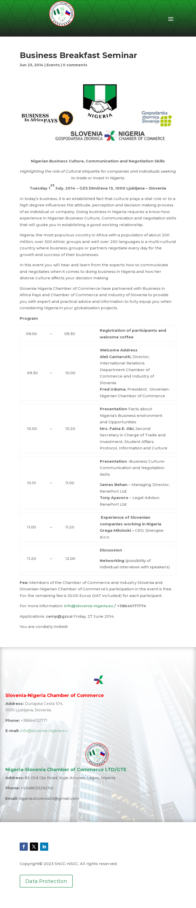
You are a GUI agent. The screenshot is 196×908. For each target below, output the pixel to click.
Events (53, 65)
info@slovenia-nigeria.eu (88, 605)
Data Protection (46, 881)
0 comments (75, 65)
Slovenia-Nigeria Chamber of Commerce (54, 695)
